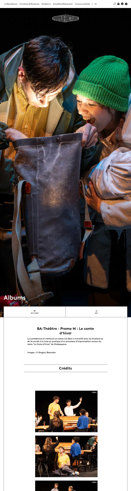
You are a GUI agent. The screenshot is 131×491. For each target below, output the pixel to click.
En (96, 4)
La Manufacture (10, 4)
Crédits (65, 368)
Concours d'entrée (82, 4)
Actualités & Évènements (63, 4)
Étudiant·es (46, 4)
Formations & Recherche (29, 4)
